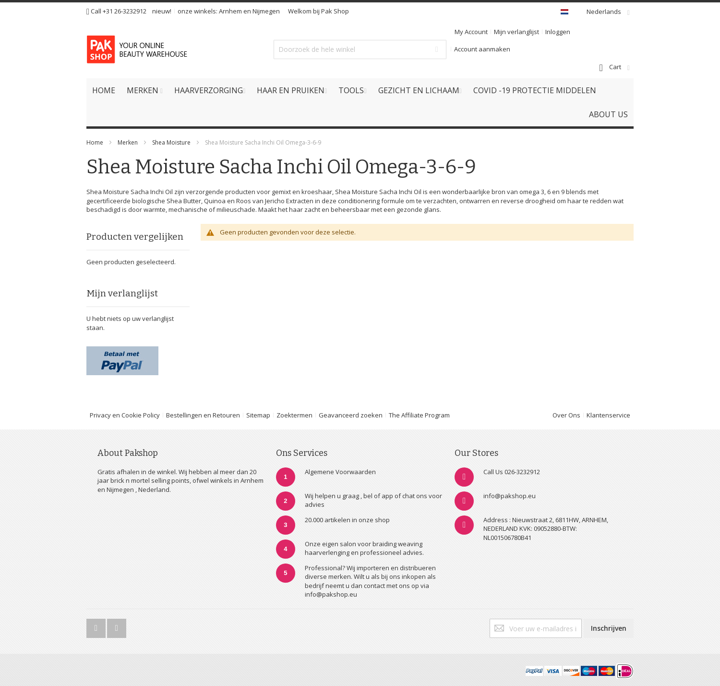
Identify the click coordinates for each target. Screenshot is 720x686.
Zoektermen (294, 415)
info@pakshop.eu (509, 495)
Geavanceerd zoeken (351, 415)
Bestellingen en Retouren (203, 415)
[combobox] (360, 49)
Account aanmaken (482, 49)
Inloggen (557, 31)
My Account (471, 31)
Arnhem (230, 11)
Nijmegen (266, 11)
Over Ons (566, 415)
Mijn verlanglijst (516, 31)
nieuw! (161, 11)
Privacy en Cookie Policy (125, 415)
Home (94, 142)
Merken (128, 142)
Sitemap (258, 415)
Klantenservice (608, 415)
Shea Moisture (172, 142)
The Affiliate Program (419, 415)
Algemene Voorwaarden (340, 471)
